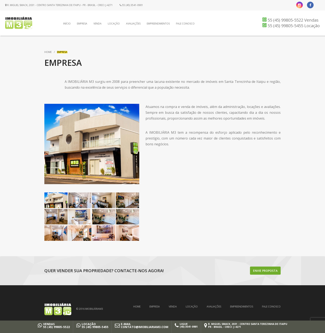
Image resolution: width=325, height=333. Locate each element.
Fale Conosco (185, 23)
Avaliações (133, 23)
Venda (97, 23)
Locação (114, 23)
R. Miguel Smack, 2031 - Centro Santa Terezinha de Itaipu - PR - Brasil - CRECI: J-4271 (59, 5)
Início (67, 23)
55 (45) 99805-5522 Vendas (290, 20)
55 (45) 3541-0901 (131, 5)
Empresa (82, 23)
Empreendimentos (158, 23)
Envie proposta (265, 271)
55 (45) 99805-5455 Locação (291, 25)
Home (48, 52)
